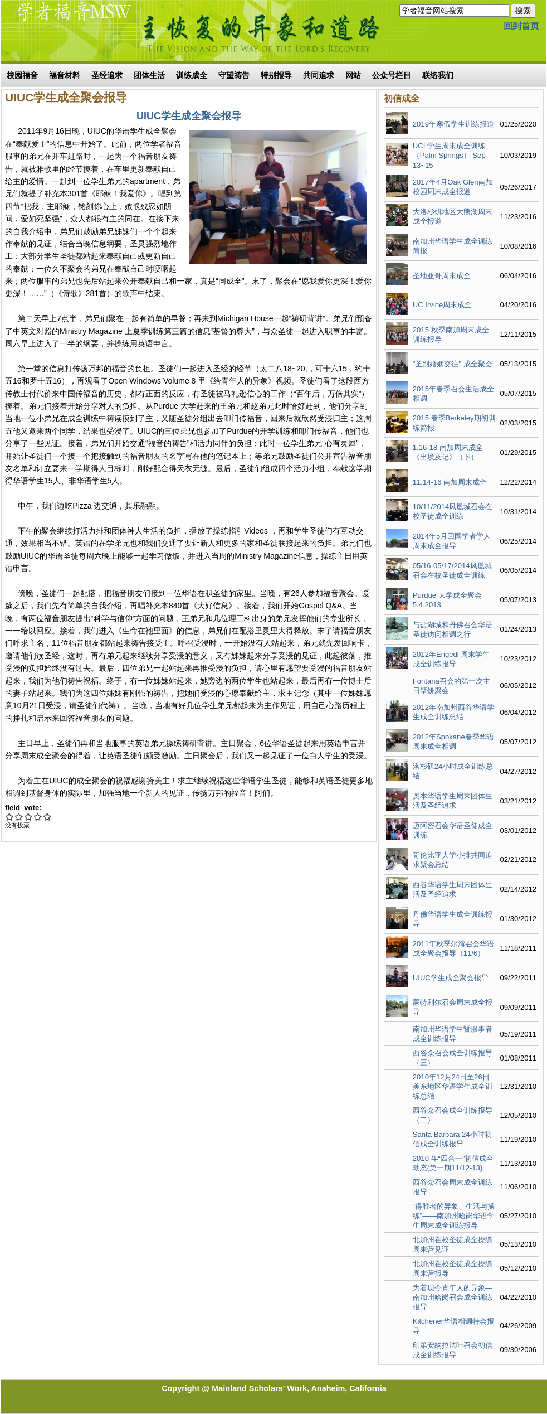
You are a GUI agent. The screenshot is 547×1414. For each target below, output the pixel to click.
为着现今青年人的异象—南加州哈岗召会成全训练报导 (452, 1297)
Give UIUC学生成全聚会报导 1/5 (9, 816)
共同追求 (318, 75)
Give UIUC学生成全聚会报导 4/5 (38, 816)
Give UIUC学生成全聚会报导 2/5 (19, 816)
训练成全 (191, 75)
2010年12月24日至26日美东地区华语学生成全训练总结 (452, 1086)
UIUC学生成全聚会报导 (451, 978)
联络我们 (437, 75)
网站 (353, 75)
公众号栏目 (391, 75)
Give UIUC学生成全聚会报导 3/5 (28, 816)
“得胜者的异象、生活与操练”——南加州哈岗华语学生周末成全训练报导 (454, 1215)
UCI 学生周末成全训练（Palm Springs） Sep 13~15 (449, 155)
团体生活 (149, 75)
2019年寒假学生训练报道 (453, 124)
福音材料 (64, 75)
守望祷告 (234, 75)
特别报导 (276, 75)
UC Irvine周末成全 (442, 305)
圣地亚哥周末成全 (442, 276)
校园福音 (22, 75)
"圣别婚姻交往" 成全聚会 (452, 364)
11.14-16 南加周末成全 (450, 482)
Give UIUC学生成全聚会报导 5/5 (47, 816)
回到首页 (521, 26)
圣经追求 (107, 75)
